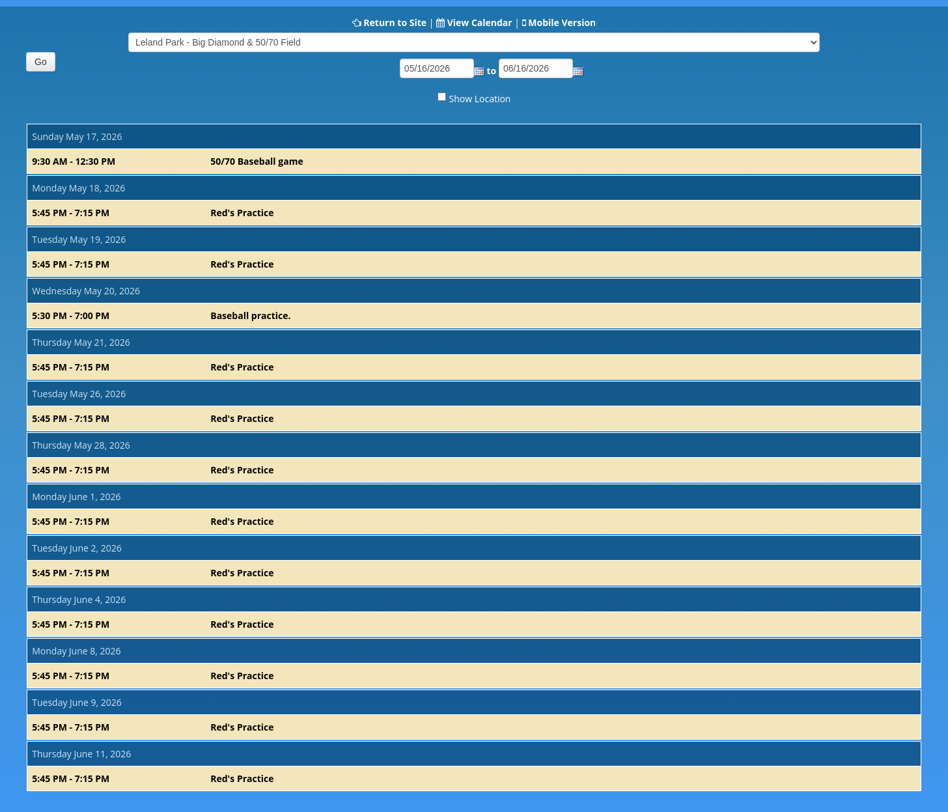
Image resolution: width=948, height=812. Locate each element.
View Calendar (479, 22)
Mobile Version (562, 22)
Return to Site (394, 22)
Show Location (480, 98)
